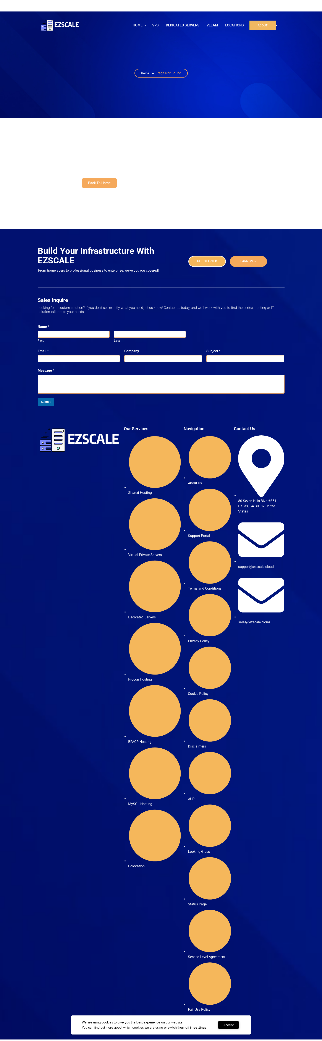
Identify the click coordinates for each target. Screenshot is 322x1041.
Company (131, 352)
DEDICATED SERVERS (182, 26)
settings (199, 1027)
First (41, 342)
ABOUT (262, 26)
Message (46, 372)
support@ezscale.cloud (64, 6)
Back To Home (99, 184)
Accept (228, 1025)
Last (117, 342)
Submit (46, 403)
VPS (155, 26)
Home (145, 74)
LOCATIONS (234, 26)
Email (43, 352)
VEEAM (211, 26)
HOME (137, 26)
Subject (213, 352)
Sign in (272, 6)
